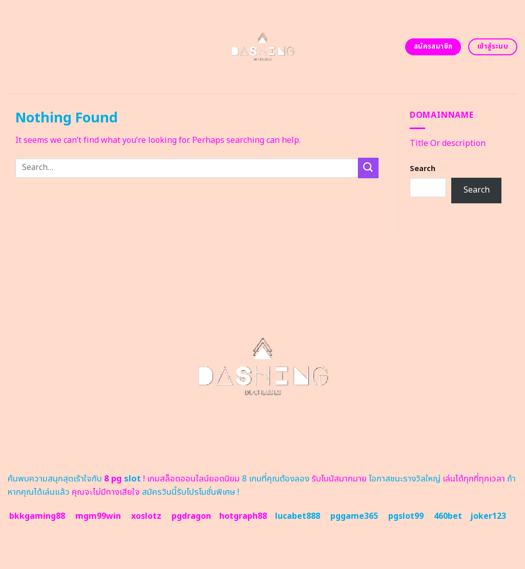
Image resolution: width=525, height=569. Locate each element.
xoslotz (146, 516)
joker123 (488, 516)
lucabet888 (297, 516)
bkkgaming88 (37, 516)
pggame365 (354, 516)
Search (422, 168)
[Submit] (368, 168)
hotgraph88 (243, 516)
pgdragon (191, 516)
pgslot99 (406, 516)
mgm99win (98, 516)
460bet (448, 516)
